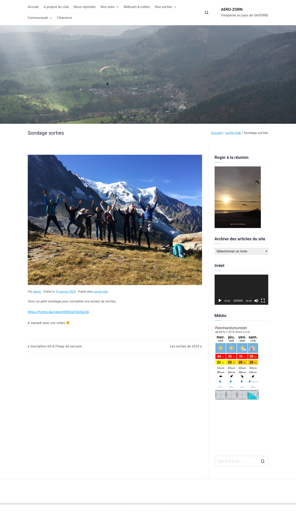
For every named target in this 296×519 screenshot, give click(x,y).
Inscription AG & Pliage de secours (56, 346)
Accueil (33, 7)
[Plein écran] (263, 301)
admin (37, 291)
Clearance (64, 18)
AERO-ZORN (232, 9)
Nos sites (110, 7)
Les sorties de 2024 (184, 346)
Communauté (40, 18)
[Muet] (256, 301)
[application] (241, 290)
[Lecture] (220, 301)
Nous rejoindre (85, 7)
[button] (116, 7)
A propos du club (56, 7)
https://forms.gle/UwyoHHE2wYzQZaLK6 (58, 312)
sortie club (101, 291)
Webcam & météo (137, 7)
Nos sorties (165, 7)
